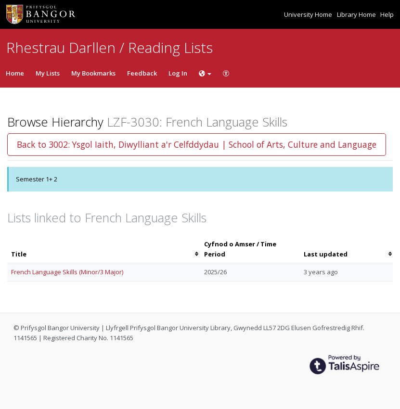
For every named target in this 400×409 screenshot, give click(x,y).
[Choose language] (205, 73)
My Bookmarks (93, 73)
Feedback (142, 73)
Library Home (357, 14)
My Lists (48, 73)
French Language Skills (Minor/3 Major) (67, 272)
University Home (309, 14)
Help (387, 14)
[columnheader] (103, 249)
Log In (177, 73)
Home (15, 73)
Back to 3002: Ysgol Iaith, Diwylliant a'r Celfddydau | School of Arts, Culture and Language (196, 144)
